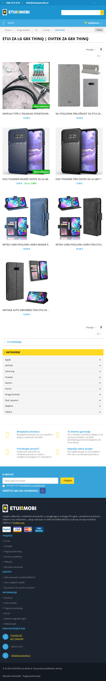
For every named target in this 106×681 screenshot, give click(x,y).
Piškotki (8, 561)
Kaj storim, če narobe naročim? (19, 587)
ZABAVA (9, 405)
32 (99, 56)
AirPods (9, 365)
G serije (46, 30)
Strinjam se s (11, 485)
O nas (7, 540)
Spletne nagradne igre (15, 618)
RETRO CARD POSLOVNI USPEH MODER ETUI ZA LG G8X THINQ (37, 244)
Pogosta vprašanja (13, 608)
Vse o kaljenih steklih (14, 582)
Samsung (9, 371)
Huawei (9, 377)
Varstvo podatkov (13, 556)
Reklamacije (10, 623)
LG (36, 30)
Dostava (8, 597)
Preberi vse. (19, 522)
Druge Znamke (23, 30)
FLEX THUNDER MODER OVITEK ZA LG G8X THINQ (30, 179)
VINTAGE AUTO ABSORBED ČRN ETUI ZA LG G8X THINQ (33, 310)
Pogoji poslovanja (13, 551)
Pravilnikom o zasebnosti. (32, 485)
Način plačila (10, 602)
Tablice (8, 411)
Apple (8, 359)
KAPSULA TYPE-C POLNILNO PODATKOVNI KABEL (30, 113)
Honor (8, 388)
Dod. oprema (11, 400)
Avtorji (58, 668)
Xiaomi (8, 382)
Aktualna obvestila (13, 567)
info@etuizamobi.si (20, 655)
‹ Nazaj (99, 30)
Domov (8, 30)
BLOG (7, 613)
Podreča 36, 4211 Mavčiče (16, 637)
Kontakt (8, 546)
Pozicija (89, 49)
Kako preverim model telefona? (19, 577)
